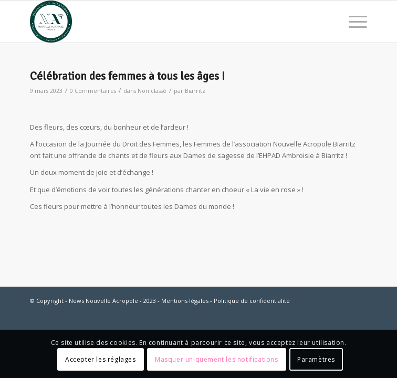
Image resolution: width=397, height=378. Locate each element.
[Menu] (352, 22)
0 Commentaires (93, 90)
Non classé (152, 90)
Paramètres (316, 359)
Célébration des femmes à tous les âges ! (127, 76)
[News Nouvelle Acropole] (165, 22)
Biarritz (195, 90)
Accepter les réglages (100, 359)
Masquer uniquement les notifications (216, 359)
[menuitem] (352, 22)
